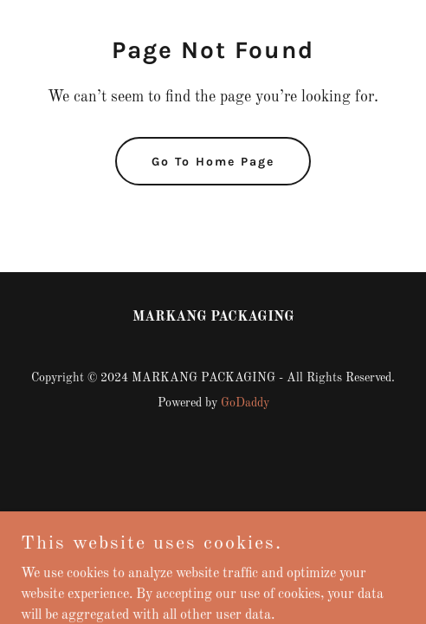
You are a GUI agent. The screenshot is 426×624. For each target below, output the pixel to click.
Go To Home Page (213, 161)
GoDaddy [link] (245, 403)
